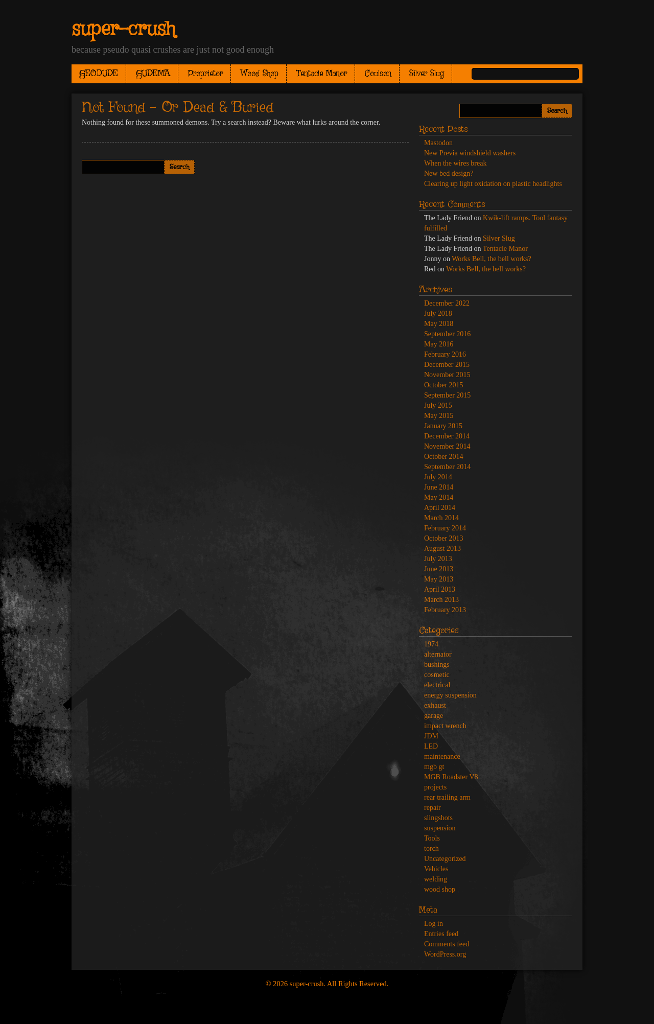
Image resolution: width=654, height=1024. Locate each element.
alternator (438, 654)
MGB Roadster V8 (451, 777)
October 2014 (443, 456)
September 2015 (447, 395)
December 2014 (447, 436)
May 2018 (438, 324)
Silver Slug (426, 73)
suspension (439, 828)
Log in (433, 923)
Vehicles (436, 869)
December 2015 (447, 364)
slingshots (438, 818)
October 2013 (443, 538)
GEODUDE (98, 73)
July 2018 (438, 313)
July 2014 (438, 477)
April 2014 (439, 507)
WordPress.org (445, 954)
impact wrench (445, 726)
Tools (432, 838)
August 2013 (442, 548)
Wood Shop (259, 73)
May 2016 (438, 344)
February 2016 (445, 354)
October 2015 (443, 385)
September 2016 (447, 334)
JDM (431, 736)
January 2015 (443, 426)
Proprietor (205, 73)
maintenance (442, 756)
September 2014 (447, 467)
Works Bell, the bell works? (491, 259)
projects (435, 787)
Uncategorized (445, 859)
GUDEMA (153, 73)
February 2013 (445, 610)
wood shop (439, 889)
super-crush (123, 29)
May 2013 (438, 579)
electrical (437, 685)
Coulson (378, 73)
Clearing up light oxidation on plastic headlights (493, 184)
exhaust (435, 705)
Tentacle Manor (321, 73)
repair (432, 807)
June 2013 (438, 569)
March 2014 (441, 518)
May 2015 (438, 416)
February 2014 (445, 528)
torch (431, 848)
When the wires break (455, 163)
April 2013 (439, 589)
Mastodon (438, 143)
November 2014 (447, 446)
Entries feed (441, 934)
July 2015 (438, 405)
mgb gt (434, 767)
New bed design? (448, 173)
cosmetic (437, 675)
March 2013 (441, 599)
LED (431, 746)
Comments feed (446, 944)
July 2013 (438, 559)
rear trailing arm (447, 797)
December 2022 (447, 303)
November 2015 (447, 375)
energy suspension (450, 695)
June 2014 (438, 487)
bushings (437, 664)
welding (435, 879)
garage (433, 715)
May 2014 (438, 497)
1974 (431, 644)
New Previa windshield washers (470, 153)
